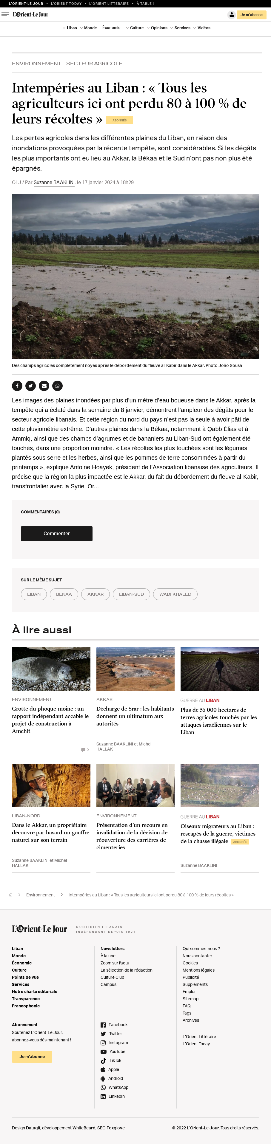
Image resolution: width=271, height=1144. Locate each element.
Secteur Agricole (94, 63)
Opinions (159, 27)
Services (182, 27)
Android (115, 1078)
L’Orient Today (196, 1043)
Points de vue (25, 977)
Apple (113, 1069)
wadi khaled (175, 594)
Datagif (33, 1127)
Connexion (231, 14)
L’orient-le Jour (26, 3)
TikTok (115, 1060)
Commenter (57, 533)
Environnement (36, 63)
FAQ (187, 1005)
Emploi (189, 991)
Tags (187, 1012)
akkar (95, 594)
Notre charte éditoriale (34, 991)
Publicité (191, 977)
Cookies (190, 962)
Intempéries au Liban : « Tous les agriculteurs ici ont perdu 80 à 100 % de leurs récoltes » (151, 894)
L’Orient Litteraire (109, 3)
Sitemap (190, 998)
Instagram (118, 1042)
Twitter (115, 1033)
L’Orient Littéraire (199, 1036)
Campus (108, 984)
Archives (191, 1020)
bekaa (64, 594)
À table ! (145, 3)
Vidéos (204, 27)
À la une (108, 955)
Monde (90, 27)
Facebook (118, 1024)
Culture (137, 27)
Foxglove (116, 1127)
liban (34, 594)
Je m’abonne (252, 15)
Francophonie (26, 1005)
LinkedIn (117, 1096)
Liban (72, 27)
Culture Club (112, 977)
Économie (111, 27)
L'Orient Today (66, 3)
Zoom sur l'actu (115, 962)
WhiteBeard (84, 1127)
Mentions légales (199, 969)
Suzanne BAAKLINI (54, 182)
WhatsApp (118, 1087)
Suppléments (195, 984)
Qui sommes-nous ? (201, 948)
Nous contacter (197, 955)
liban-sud (131, 594)
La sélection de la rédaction (127, 969)
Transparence (26, 998)
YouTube (117, 1051)
